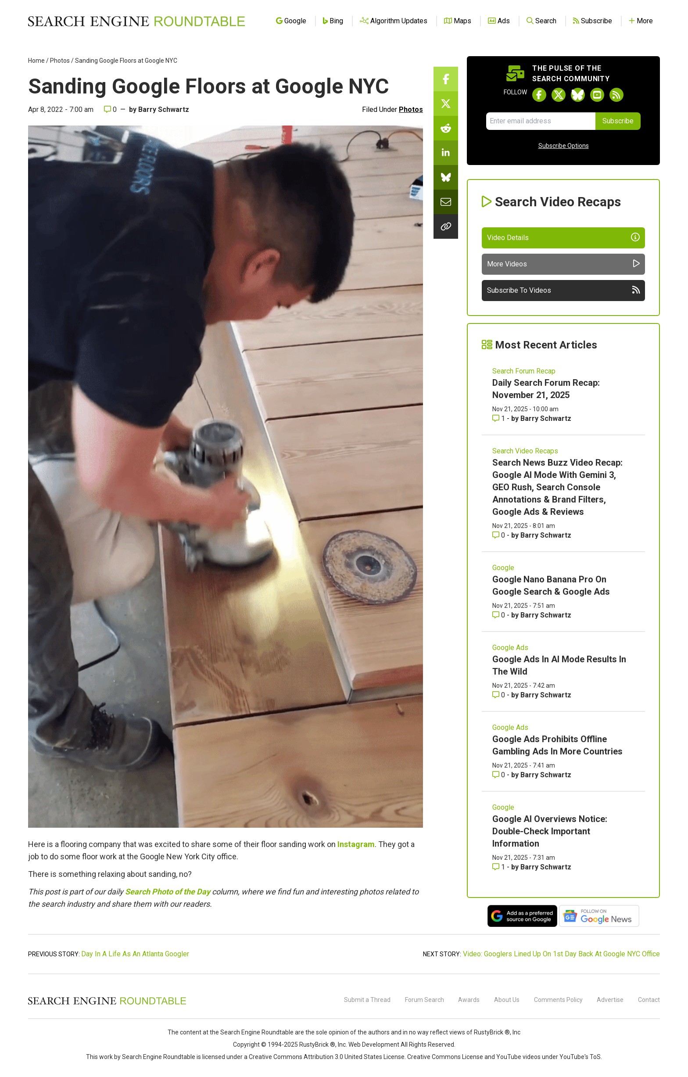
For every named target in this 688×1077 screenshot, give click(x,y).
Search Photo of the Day (167, 891)
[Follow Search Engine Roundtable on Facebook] (539, 95)
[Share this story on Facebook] (446, 79)
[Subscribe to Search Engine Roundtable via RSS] (616, 95)
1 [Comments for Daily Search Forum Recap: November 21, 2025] (499, 418)
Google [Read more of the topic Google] (503, 568)
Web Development (373, 1044)
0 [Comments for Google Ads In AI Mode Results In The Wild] (499, 695)
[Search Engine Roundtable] (107, 1003)
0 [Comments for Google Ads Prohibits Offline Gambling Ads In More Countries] (499, 775)
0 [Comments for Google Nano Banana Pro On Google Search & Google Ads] (499, 615)
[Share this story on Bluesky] (446, 177)
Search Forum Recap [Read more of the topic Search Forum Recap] (523, 371)
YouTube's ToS (580, 1056)
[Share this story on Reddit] (446, 128)
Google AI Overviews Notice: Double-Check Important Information (549, 831)
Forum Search (424, 999)
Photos (60, 60)
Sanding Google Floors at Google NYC (126, 60)
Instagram (356, 844)
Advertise (610, 999)
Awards (469, 999)
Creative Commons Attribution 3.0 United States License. (327, 1056)
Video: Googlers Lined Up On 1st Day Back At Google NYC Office (561, 954)
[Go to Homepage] (136, 21)
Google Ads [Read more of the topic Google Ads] (510, 647)
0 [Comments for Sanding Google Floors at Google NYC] (110, 109)
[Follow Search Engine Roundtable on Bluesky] (578, 95)
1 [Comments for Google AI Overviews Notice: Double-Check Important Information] (499, 867)
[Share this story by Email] (446, 202)
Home (36, 60)
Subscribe (618, 121)
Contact (649, 999)
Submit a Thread (367, 999)
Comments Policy (558, 999)
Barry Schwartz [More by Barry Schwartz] (545, 418)
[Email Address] (540, 121)
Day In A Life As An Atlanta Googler (135, 954)
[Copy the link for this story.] (446, 226)
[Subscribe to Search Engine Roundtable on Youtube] (597, 95)
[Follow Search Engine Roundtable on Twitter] (559, 95)
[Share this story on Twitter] (446, 103)
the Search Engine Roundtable (252, 1032)
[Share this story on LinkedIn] (446, 152)
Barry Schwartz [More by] (163, 109)
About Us (507, 999)
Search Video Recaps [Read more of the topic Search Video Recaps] (525, 451)
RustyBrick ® (317, 1044)
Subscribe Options (563, 145)
